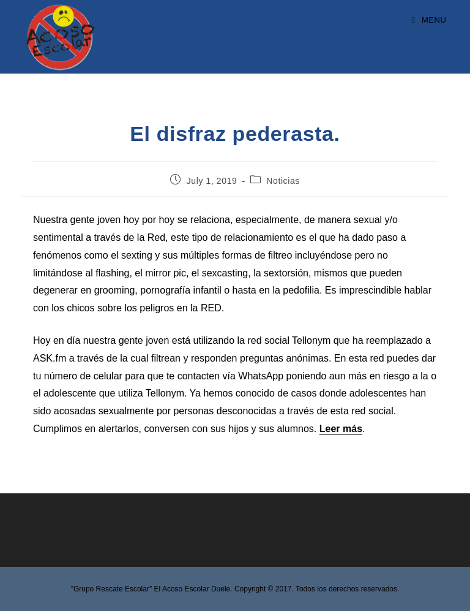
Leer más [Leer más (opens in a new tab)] (340, 428)
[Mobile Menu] (429, 20)
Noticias (283, 181)
